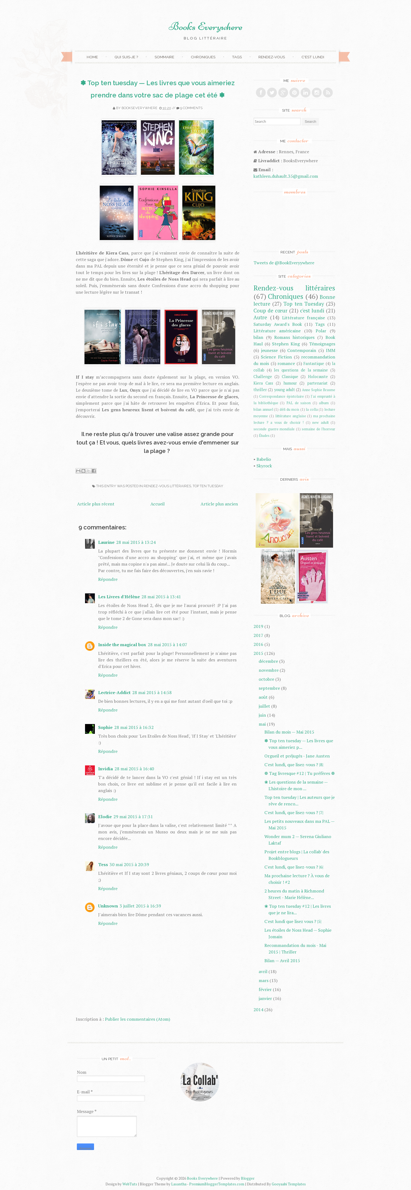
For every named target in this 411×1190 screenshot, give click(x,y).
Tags (237, 57)
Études (264, 435)
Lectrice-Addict (114, 692)
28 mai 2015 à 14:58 (152, 692)
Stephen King (286, 344)
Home (92, 57)
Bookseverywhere (140, 108)
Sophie (105, 727)
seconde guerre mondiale (274, 429)
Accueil (157, 504)
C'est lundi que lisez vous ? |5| (292, 921)
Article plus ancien (219, 504)
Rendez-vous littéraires (167, 486)
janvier (265, 998)
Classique (290, 376)
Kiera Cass (263, 383)
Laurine (106, 542)
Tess (103, 864)
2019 (258, 626)
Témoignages (322, 344)
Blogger (248, 1178)
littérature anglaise (290, 416)
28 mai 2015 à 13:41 (161, 597)
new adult (320, 422)
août (263, 697)
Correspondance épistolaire (281, 396)
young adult (284, 389)
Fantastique (313, 363)
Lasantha (178, 1184)
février (265, 989)
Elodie (105, 817)
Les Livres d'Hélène (119, 597)
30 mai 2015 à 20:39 (129, 864)
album (324, 403)
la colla (312, 409)
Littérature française (303, 318)
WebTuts (129, 1184)
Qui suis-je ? (126, 57)
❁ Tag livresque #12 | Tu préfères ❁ (299, 773)
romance (286, 363)
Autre (260, 317)
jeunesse (269, 350)
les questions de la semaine (301, 370)
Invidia (105, 769)
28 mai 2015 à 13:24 (136, 542)
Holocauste (318, 376)
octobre (266, 679)
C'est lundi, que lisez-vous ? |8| (293, 765)
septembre (269, 688)
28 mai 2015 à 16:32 (134, 727)
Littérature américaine (277, 331)
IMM (330, 350)
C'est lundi (312, 57)
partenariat (317, 383)
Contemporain (301, 350)
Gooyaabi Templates (289, 1184)
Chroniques (203, 57)
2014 (258, 1010)
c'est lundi (312, 310)
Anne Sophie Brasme (318, 390)
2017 (258, 635)
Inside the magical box (122, 645)
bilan (258, 337)
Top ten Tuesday (208, 486)
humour (290, 383)
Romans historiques (294, 337)
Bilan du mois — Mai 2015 (289, 732)
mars (263, 980)
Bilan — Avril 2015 (282, 961)
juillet (264, 706)
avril (263, 971)
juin (262, 715)
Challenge (262, 376)
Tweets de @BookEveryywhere (283, 263)
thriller (260, 389)
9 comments (191, 108)
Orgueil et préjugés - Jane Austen (297, 756)
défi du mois (289, 409)
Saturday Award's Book (277, 324)
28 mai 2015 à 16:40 (134, 769)
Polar (321, 331)
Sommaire (164, 57)
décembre (268, 661)
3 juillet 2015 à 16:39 (140, 906)
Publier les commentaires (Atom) (137, 1019)
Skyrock (264, 466)
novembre (269, 670)
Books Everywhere (206, 26)
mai (262, 724)
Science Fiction (276, 357)
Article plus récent (95, 504)
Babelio (263, 459)
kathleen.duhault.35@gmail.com (285, 176)
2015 (258, 653)
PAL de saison (298, 403)
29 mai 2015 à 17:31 (133, 817)
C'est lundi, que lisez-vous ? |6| (293, 867)
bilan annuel (263, 409)
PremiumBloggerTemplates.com (216, 1184)
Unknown (108, 906)
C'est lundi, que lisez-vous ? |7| (293, 812)
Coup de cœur (270, 310)
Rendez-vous (271, 57)
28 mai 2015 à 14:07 (167, 645)
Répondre (107, 579)
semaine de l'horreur (318, 429)
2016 (258, 644)
